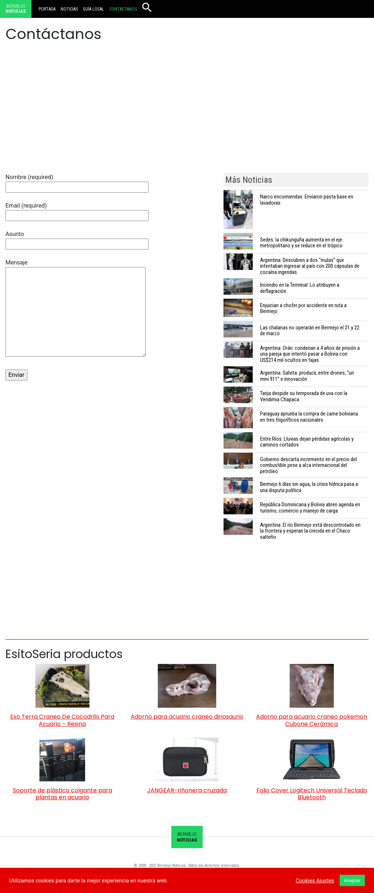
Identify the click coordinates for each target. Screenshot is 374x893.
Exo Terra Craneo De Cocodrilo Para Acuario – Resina (62, 720)
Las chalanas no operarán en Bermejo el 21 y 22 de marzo (309, 331)
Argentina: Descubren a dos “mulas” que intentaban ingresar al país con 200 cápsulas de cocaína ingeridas (309, 266)
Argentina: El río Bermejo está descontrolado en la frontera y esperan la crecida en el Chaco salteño (310, 531)
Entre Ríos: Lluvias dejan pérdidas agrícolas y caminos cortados (307, 442)
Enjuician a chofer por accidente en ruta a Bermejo (303, 308)
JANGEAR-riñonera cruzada (187, 790)
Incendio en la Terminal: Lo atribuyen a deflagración (299, 288)
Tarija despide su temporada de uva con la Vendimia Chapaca (303, 396)
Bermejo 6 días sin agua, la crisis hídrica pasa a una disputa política (309, 487)
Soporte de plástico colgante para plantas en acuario (62, 793)
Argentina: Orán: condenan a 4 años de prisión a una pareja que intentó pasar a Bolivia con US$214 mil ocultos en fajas (310, 354)
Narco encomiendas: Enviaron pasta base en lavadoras (306, 200)
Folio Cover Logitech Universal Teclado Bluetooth (311, 793)
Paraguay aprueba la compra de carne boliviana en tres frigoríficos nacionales (309, 417)
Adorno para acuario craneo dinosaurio (187, 716)
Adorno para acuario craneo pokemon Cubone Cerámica (311, 720)
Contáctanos (123, 9)
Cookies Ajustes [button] (315, 880)
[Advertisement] (187, 114)
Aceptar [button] (352, 880)
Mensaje (75, 308)
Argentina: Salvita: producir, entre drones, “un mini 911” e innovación (307, 376)
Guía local (93, 9)
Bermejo (15, 8)
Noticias (69, 9)
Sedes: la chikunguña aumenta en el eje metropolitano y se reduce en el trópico (301, 243)
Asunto (77, 239)
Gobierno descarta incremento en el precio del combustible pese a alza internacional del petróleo (308, 465)
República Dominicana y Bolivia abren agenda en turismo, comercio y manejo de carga (310, 508)
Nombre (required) (77, 182)
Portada (47, 9)
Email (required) (77, 210)
